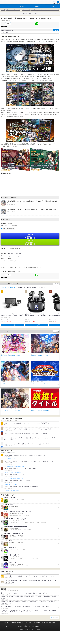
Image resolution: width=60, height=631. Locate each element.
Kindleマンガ (21, 287)
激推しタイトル (33, 13)
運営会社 (19, 622)
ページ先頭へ (55, 617)
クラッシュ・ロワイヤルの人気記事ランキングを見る (12, 478)
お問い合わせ (7, 622)
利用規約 (13, 622)
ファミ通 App (6, 2)
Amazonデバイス (31, 287)
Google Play (30, 242)
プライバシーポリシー (28, 622)
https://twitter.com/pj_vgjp (13, 255)
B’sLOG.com (52, 622)
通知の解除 (37, 622)
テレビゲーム (42, 287)
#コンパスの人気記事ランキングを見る (9, 458)
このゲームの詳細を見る (8, 228)
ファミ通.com (44, 622)
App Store (30, 236)
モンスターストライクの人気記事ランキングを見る (12, 490)
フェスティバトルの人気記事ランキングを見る (11, 472)
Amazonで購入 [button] (12, 325)
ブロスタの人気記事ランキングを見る (9, 484)
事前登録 (25, 13)
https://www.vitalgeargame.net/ (14, 253)
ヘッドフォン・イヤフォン (8, 287)
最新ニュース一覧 (26, 10)
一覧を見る (56, 283)
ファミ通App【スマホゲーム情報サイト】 (10, 10)
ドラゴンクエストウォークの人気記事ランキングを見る (13, 466)
